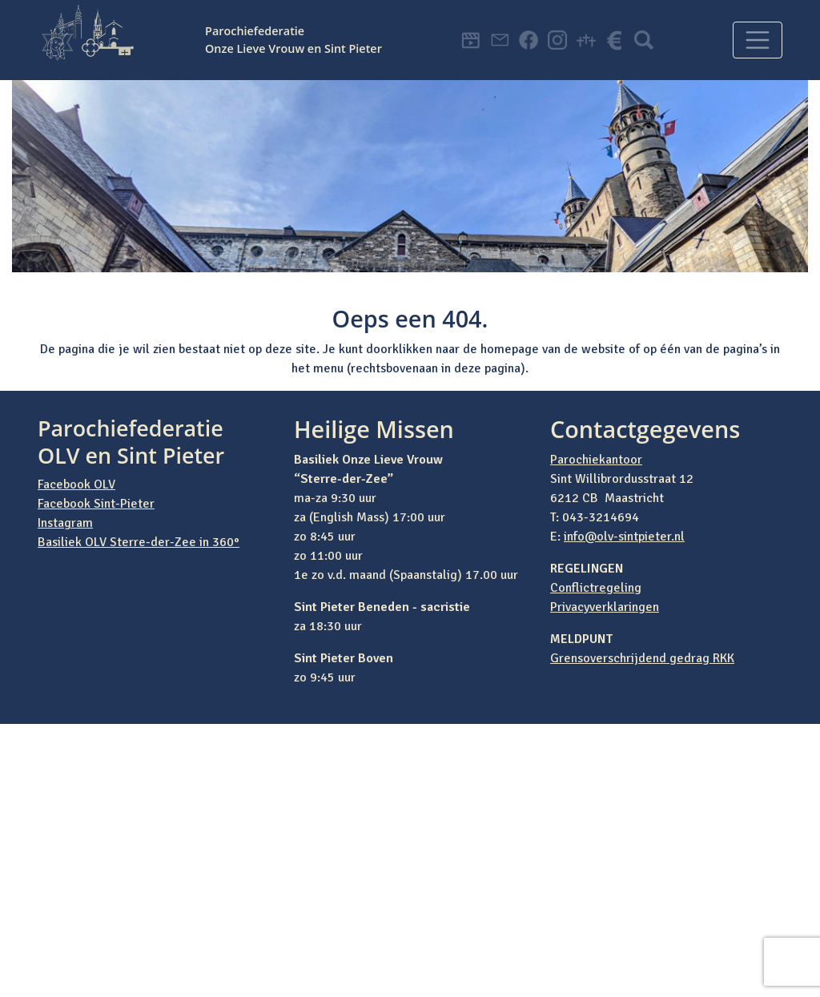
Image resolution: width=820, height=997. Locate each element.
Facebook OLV (76, 484)
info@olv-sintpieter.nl (624, 537)
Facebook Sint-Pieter (96, 504)
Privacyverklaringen (604, 607)
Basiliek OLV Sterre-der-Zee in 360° (138, 542)
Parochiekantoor (596, 460)
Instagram (65, 523)
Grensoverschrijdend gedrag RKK (642, 658)
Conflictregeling (595, 588)
